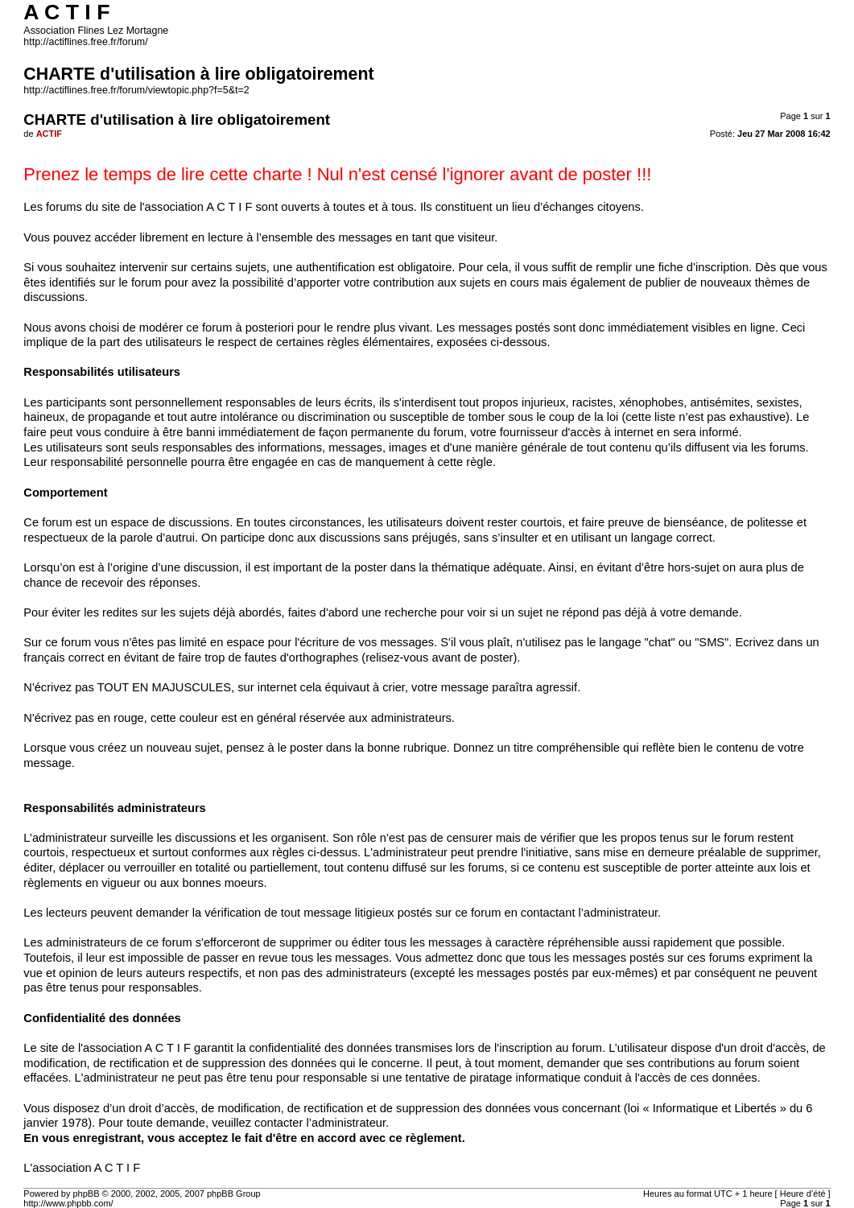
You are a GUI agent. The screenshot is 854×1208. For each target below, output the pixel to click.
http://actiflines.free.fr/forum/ (85, 41)
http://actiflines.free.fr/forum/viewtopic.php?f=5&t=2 (136, 90)
